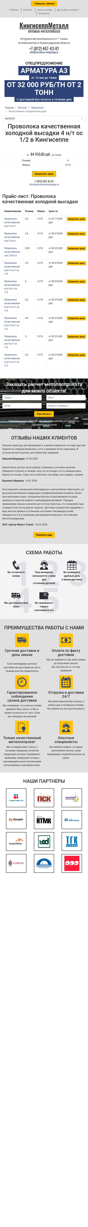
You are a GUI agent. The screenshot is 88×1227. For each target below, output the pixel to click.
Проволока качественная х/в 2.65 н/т (12, 252)
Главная (14, 9)
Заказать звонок (44, 3)
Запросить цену (44, 174)
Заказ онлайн (44, 9)
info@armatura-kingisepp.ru (44, 52)
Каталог (27, 9)
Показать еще (44, 534)
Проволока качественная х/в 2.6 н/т (12, 237)
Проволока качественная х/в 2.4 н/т (12, 222)
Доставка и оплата (68, 9)
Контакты (44, 13)
